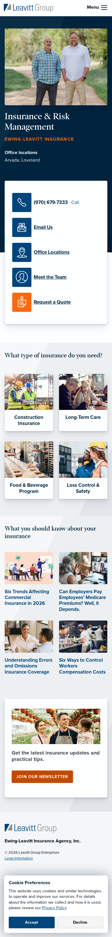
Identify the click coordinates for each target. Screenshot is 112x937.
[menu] (104, 7)
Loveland (30, 160)
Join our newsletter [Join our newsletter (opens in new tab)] (42, 776)
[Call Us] (56, 202)
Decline (80, 922)
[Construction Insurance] (29, 402)
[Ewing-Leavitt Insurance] (28, 7)
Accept (31, 922)
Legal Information (19, 858)
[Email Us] (56, 227)
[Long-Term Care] (83, 402)
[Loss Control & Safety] (83, 470)
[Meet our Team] (56, 277)
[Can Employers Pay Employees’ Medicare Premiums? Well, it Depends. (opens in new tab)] (83, 589)
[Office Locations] (56, 252)
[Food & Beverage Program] (29, 470)
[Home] (30, 828)
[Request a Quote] (56, 302)
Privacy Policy (54, 907)
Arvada (12, 160)
